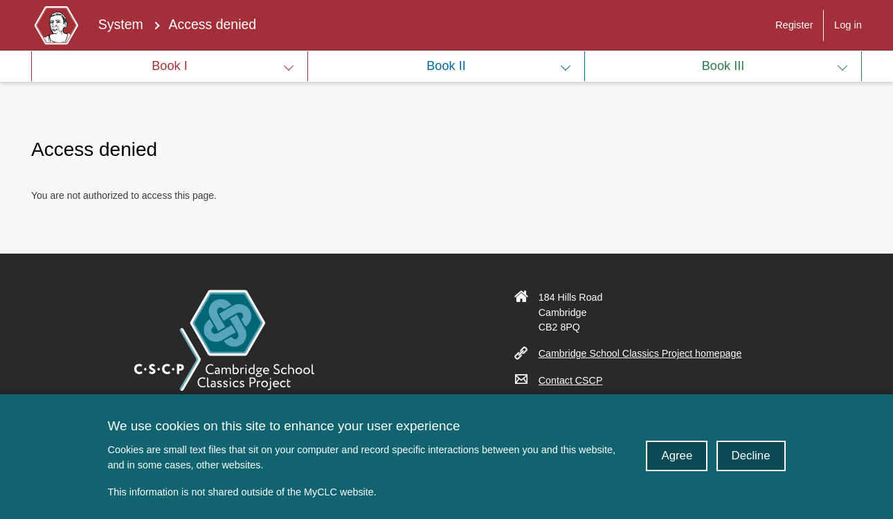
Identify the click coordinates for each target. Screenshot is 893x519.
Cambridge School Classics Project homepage (645, 353)
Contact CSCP (576, 380)
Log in (848, 24)
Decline (751, 463)
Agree (676, 463)
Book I (170, 66)
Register (794, 24)
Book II (446, 66)
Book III (723, 66)
